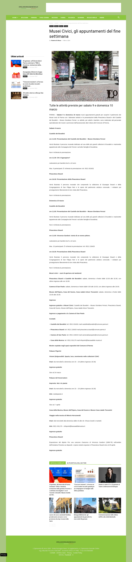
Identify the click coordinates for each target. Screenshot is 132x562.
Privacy (69, 553)
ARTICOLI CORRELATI (57, 463)
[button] (118, 18)
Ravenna (81, 17)
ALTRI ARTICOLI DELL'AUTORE (76, 463)
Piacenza (71, 17)
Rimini (102, 17)
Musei (61, 26)
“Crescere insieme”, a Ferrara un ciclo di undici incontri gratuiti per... (33, 84)
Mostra (56, 26)
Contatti (52, 553)
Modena (55, 17)
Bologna (24, 17)
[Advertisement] (83, 7)
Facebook (68, 555)
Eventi (56, 23)
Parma (63, 17)
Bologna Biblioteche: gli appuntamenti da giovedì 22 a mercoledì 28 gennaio (83, 517)
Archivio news (61, 553)
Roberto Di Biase (56, 40)
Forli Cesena (44, 17)
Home (15, 17)
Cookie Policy (77, 553)
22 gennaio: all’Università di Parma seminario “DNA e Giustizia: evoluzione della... (32, 63)
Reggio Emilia (92, 17)
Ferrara (34, 17)
